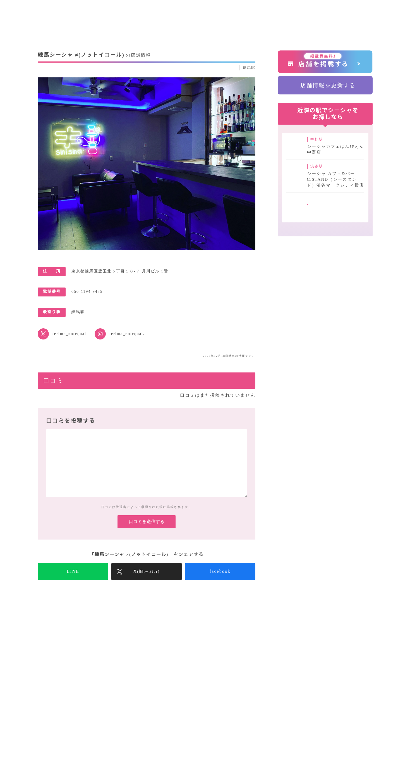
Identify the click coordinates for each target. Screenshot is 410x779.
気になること (219, 726)
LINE (73, 580)
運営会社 (278, 726)
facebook (220, 580)
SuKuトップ (52, 621)
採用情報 (306, 726)
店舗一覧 (251, 726)
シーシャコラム (180, 726)
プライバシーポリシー (347, 726)
